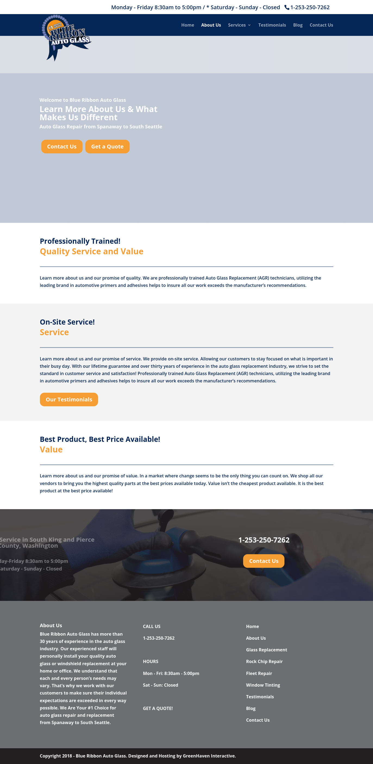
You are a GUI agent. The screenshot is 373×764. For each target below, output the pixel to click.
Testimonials (272, 25)
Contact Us (321, 25)
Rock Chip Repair (264, 661)
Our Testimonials (69, 399)
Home (187, 25)
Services (237, 25)
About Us (211, 25)
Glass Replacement (266, 650)
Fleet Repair (259, 673)
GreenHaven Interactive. (209, 756)
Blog (298, 25)
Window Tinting (263, 685)
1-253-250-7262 (310, 7)
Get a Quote (107, 146)
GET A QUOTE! (158, 708)
